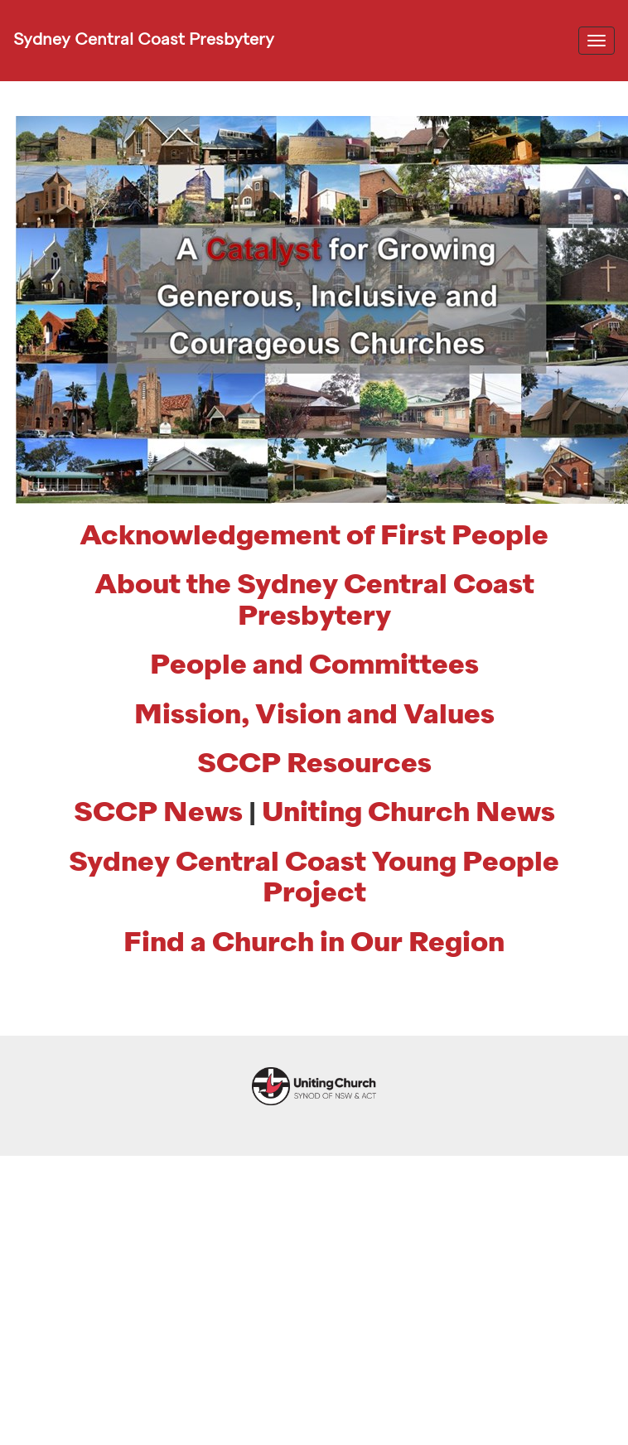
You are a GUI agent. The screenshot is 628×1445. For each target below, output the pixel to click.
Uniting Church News (408, 814)
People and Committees (314, 666)
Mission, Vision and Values (314, 716)
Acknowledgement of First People (314, 537)
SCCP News (158, 814)
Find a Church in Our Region (314, 944)
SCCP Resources (314, 765)
